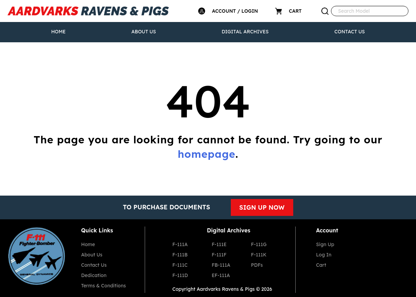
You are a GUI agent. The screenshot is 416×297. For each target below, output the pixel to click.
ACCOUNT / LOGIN (235, 11)
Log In (324, 255)
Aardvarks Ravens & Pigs (226, 289)
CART (295, 11)
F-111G (259, 244)
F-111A (180, 244)
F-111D (180, 275)
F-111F (219, 255)
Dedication (94, 275)
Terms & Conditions (103, 286)
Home (58, 32)
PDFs (257, 265)
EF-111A (221, 275)
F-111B (180, 255)
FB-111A (221, 265)
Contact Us (349, 32)
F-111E (219, 244)
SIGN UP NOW (262, 207)
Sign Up (325, 244)
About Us (143, 32)
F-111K (258, 255)
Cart (321, 265)
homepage (206, 154)
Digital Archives (245, 32)
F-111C (180, 265)
